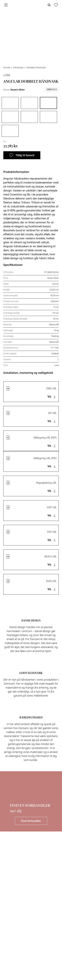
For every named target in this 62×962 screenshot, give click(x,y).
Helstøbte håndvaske (36, 67)
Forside (7, 67)
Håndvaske (18, 67)
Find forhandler (31, 821)
